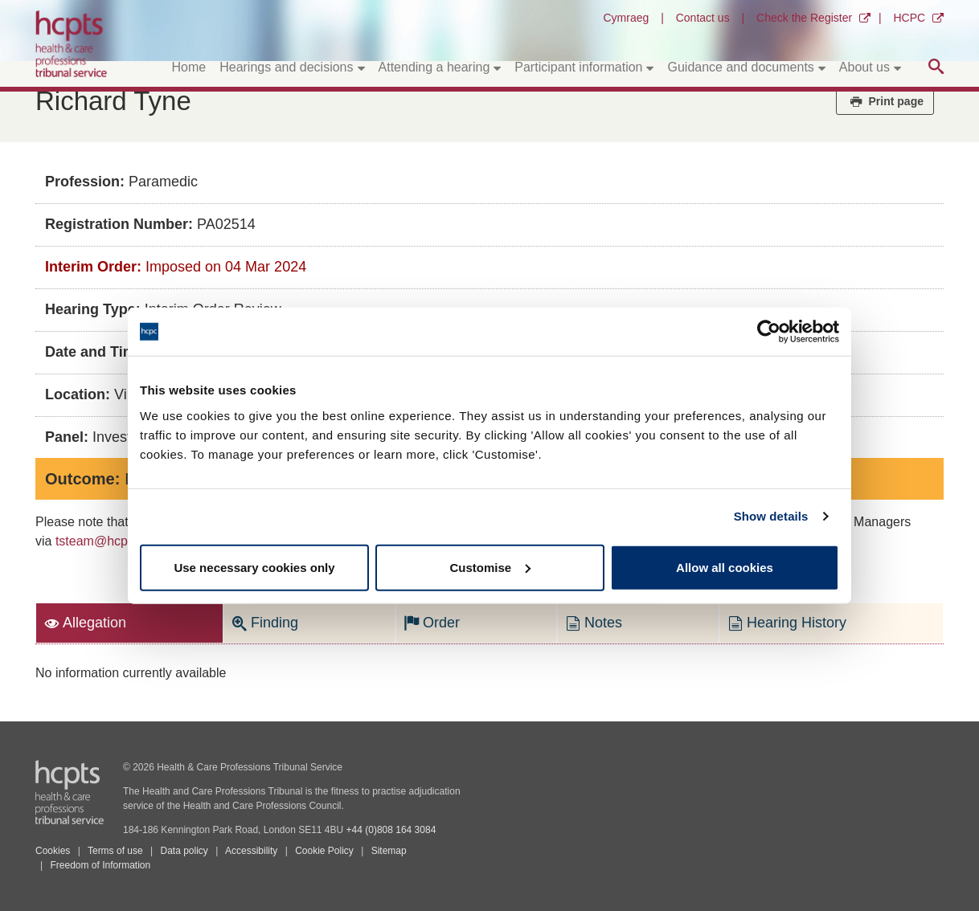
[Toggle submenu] (361, 67)
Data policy (183, 850)
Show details (771, 516)
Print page (885, 101)
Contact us (703, 17)
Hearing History (787, 623)
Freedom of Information (100, 865)
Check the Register (804, 17)
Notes (594, 623)
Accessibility (251, 850)
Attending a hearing (434, 67)
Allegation (85, 623)
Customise (489, 567)
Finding (265, 623)
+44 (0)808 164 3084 (391, 829)
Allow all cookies (724, 567)
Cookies (52, 850)
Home (189, 67)
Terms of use (115, 850)
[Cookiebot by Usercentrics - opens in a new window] (768, 332)
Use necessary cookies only (254, 567)
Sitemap (389, 850)
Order (432, 623)
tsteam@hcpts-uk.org (116, 541)
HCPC (909, 17)
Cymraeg (626, 17)
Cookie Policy (324, 850)
